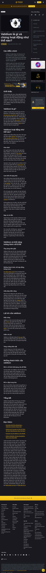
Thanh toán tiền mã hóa (16, 511)
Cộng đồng (3, 522)
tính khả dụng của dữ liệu (10, 115)
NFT (13, 524)
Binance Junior (15, 513)
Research (14, 527)
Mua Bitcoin (26, 539)
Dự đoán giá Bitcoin (27, 533)
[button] (43, 2)
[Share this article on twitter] (31, 14)
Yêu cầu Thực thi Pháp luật (39, 537)
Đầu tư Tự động (15, 521)
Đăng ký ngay (38, 107)
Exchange (14, 506)
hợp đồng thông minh (11, 138)
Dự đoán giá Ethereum (28, 535)
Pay (13, 510)
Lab (24, 514)
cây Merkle (7, 183)
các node (19, 153)
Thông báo (3, 510)
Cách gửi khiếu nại (38, 538)
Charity (13, 529)
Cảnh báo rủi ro (22, 485)
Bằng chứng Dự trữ (38, 517)
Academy (14, 516)
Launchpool (14, 519)
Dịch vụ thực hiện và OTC (39, 511)
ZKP (20, 123)
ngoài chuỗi (20, 164)
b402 (24, 517)
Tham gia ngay (31, 6)
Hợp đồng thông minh (9, 271)
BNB (35, 510)
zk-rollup (22, 118)
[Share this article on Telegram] (39, 14)
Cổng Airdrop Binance (39, 535)
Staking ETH (14, 522)
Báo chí (2, 513)
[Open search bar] (35, 2)
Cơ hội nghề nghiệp (4, 508)
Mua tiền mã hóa (15, 508)
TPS (7, 321)
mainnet (13, 136)
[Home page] (19, 2)
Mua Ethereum (26, 545)
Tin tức (2, 511)
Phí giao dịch (37, 529)
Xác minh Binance (38, 532)
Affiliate (36, 506)
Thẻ (13, 514)
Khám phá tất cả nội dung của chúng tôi (23, 498)
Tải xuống (3, 527)
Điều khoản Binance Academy (22, 570)
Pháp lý (2, 514)
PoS (23, 160)
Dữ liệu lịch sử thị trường (39, 513)
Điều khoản (3, 516)
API (35, 530)
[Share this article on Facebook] (35, 14)
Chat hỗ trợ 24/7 (38, 523)
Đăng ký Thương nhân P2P (28, 506)
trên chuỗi (17, 120)
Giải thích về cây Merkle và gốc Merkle (15, 433)
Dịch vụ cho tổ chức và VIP (28, 512)
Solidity (18, 300)
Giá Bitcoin (26, 527)
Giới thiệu (36, 508)
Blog (2, 521)
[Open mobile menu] (43, 2)
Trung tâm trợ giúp (38, 524)
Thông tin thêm (4, 506)
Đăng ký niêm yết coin (27, 511)
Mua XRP (25, 542)
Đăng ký (39, 2)
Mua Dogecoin (26, 544)
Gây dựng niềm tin (4, 519)
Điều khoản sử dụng (11, 485)
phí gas (20, 337)
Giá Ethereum (26, 529)
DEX (5, 328)
